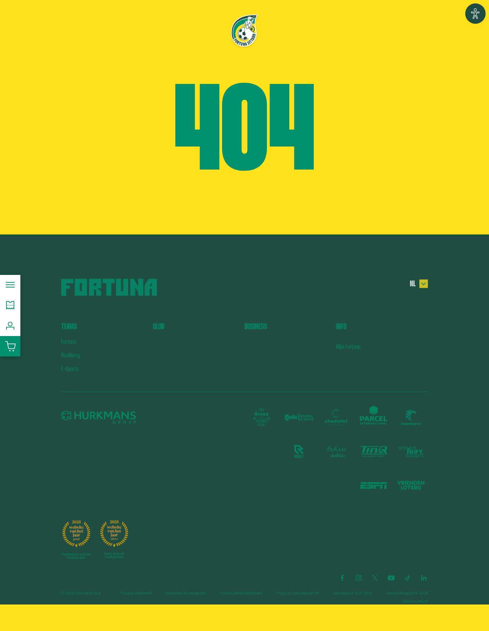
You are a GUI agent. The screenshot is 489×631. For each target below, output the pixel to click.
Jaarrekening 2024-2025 (407, 612)
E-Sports (69, 388)
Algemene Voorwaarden (185, 612)
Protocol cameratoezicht (297, 612)
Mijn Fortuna (348, 366)
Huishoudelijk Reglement (241, 612)
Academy (70, 375)
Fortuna (68, 361)
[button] (475, 13)
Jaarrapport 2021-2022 (352, 612)
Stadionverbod (415, 621)
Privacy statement (136, 612)
